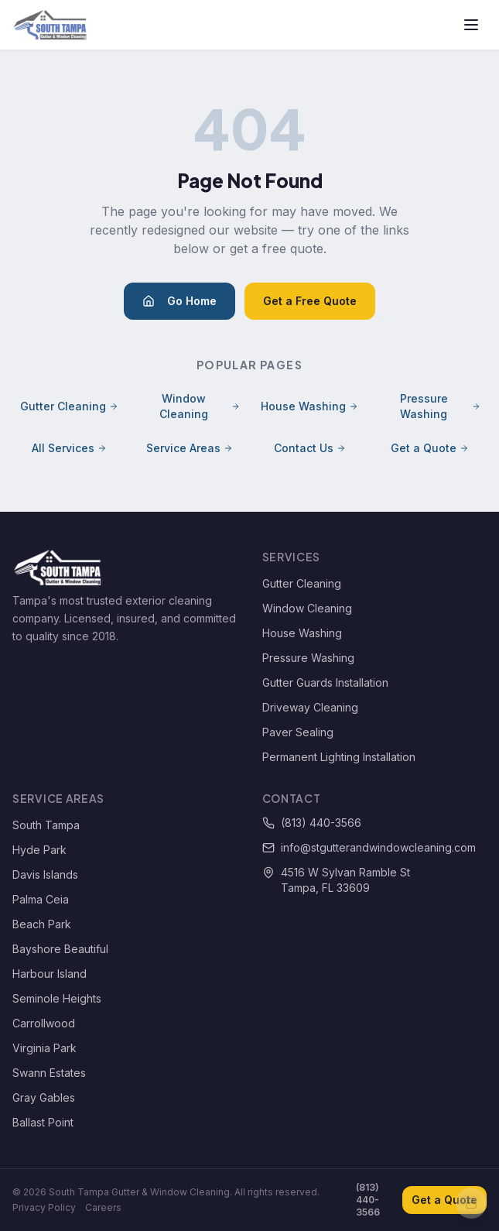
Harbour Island (49, 973)
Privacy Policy (44, 1207)
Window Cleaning (200, 406)
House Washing (309, 406)
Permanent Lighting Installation (338, 756)
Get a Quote (430, 447)
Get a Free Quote (310, 300)
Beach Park (41, 924)
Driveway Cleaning (310, 707)
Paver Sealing (297, 732)
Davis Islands (45, 874)
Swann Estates (49, 1072)
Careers (103, 1207)
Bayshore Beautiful (60, 948)
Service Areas (189, 447)
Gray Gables (43, 1097)
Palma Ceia (40, 899)
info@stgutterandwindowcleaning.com (369, 847)
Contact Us (310, 447)
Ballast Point (42, 1122)
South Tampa (46, 825)
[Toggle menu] (471, 24)
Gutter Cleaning (69, 406)
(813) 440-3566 (311, 822)
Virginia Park (44, 1047)
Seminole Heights (56, 998)
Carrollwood (43, 1023)
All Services (69, 447)
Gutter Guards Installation (325, 682)
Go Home (179, 300)
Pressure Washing (440, 406)
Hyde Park (39, 849)
